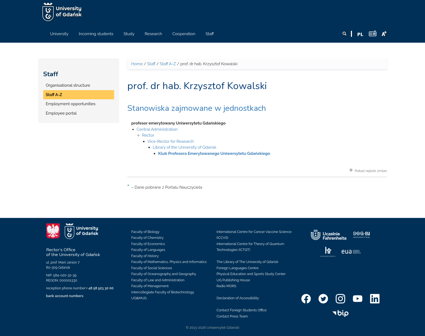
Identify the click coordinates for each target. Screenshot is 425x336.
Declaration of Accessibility (238, 298)
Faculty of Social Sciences (151, 268)
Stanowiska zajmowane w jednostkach (196, 108)
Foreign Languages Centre (238, 268)
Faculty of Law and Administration (157, 280)
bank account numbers (64, 296)
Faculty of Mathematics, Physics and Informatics (169, 262)
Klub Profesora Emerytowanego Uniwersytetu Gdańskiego (214, 153)
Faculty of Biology (145, 232)
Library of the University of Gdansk (184, 147)
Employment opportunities (71, 103)
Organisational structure (68, 85)
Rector (148, 135)
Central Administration (157, 129)
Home (137, 63)
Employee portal (61, 113)
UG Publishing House (233, 280)
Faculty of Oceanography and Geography (163, 274)
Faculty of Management (150, 286)
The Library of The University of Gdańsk (247, 262)
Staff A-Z (54, 94)
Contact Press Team (232, 316)
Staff (50, 74)
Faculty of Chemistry (147, 238)
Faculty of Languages (148, 250)
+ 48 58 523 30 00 (100, 288)
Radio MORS (227, 286)
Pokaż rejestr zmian (368, 170)
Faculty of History (145, 256)
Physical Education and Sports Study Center (251, 274)
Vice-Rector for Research (170, 141)
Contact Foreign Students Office (242, 310)
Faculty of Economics (148, 244)
